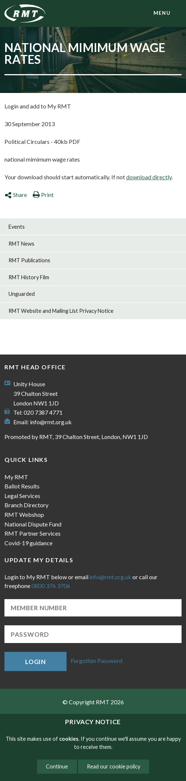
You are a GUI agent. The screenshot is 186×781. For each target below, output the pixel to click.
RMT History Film (29, 277)
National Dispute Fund (32, 524)
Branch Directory (26, 504)
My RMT (16, 476)
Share (15, 194)
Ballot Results (22, 486)
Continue (57, 766)
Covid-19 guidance (28, 542)
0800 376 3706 (50, 585)
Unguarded (22, 294)
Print (43, 194)
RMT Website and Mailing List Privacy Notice (61, 311)
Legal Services (22, 495)
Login (35, 662)
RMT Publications (29, 260)
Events (17, 227)
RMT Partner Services (32, 533)
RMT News (21, 244)
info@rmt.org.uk (51, 421)
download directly (149, 176)
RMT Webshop (24, 514)
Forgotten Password (96, 660)
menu (161, 13)
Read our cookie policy (113, 766)
